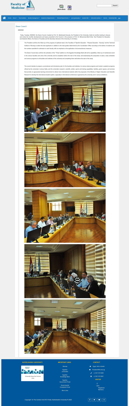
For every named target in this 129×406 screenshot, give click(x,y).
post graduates (75, 18)
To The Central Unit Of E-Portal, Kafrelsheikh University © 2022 (52, 400)
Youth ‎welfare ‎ (23, 18)
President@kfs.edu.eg (97, 369)
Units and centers (96, 18)
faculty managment (33, 18)
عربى (119, 18)
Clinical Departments (63, 18)
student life (85, 18)
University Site (113, 18)
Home (9, 18)
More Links (65, 390)
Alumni (105, 18)
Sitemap (65, 366)
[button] (89, 400)
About (14, 18)
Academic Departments (47, 18)
